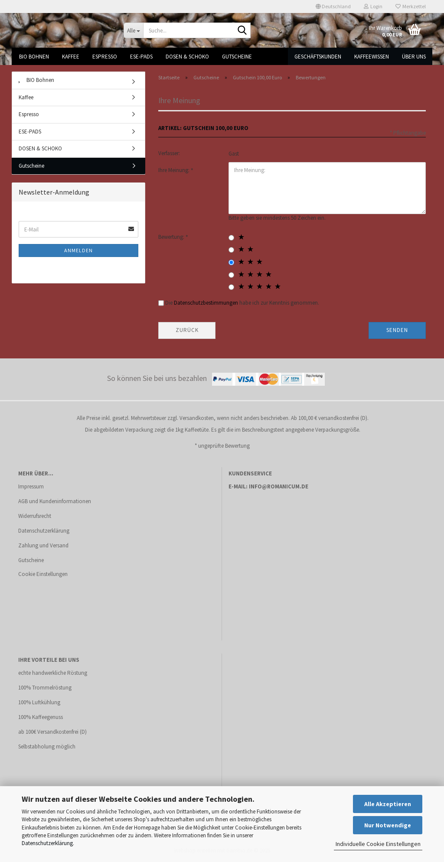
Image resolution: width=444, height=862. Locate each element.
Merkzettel (410, 6)
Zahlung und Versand (43, 545)
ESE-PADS (141, 56)
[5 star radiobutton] (231, 287)
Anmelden (78, 250)
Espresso (104, 56)
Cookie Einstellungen (43, 574)
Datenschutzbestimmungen (206, 302)
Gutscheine (237, 56)
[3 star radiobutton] (231, 262)
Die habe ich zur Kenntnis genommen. (242, 302)
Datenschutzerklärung (47, 843)
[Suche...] (133, 30)
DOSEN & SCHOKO (187, 56)
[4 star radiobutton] (231, 275)
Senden (397, 330)
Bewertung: (172, 237)
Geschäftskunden (317, 56)
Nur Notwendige (387, 825)
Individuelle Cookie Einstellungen (378, 844)
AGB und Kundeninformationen (54, 501)
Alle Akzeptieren (387, 804)
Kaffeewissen (371, 56)
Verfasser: (169, 153)
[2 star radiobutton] (231, 250)
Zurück (187, 330)
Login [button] (373, 6)
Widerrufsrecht (34, 516)
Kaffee (70, 56)
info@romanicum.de (278, 486)
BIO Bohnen (34, 56)
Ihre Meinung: (174, 170)
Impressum (31, 486)
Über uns (414, 56)
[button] (333, 6)
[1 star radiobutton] (231, 238)
